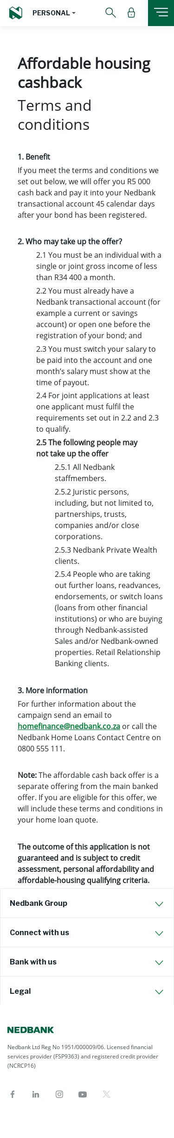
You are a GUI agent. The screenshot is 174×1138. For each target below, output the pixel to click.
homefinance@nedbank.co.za (69, 726)
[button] (54, 13)
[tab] (87, 903)
